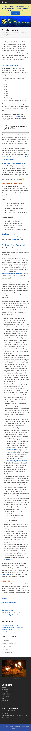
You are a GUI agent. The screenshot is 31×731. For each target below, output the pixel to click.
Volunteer (5, 690)
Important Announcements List (11, 625)
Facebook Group (7, 630)
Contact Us (5, 701)
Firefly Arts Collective (14, 726)
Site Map (4, 698)
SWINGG (4, 599)
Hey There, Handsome (9, 602)
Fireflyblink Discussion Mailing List (12, 627)
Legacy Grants (6, 646)
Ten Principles (6, 696)
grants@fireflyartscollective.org (12, 273)
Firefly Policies (6, 694)
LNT (8, 559)
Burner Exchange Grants (10, 643)
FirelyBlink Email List (8, 715)
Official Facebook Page (9, 632)
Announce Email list (8, 711)
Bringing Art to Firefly (12, 33)
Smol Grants (6, 649)
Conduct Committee (8, 692)
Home (3, 33)
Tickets (4, 687)
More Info (15, 13)
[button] (5, 2)
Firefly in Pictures (15, 678)
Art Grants (23, 33)
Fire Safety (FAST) (12, 450)
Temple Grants (7, 652)
